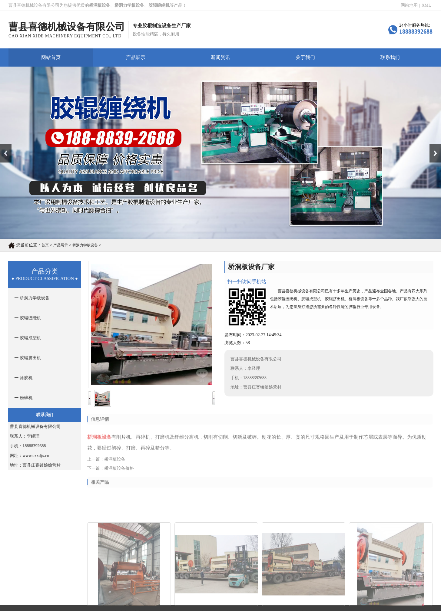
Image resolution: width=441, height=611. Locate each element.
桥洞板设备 (114, 462)
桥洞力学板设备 (85, 245)
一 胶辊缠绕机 (25, 318)
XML (426, 5)
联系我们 (390, 57)
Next (432, 146)
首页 (45, 245)
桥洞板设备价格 (119, 471)
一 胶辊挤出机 (25, 358)
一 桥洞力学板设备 (29, 298)
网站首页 (51, 57)
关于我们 (305, 57)
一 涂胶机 (21, 378)
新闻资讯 (220, 57)
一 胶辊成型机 (25, 338)
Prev (3, 146)
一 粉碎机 (21, 398)
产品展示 (135, 57)
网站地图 (409, 5)
